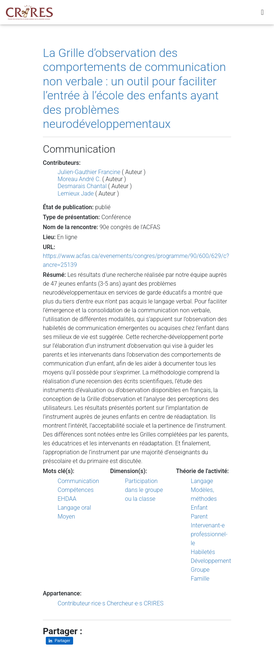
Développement (211, 560)
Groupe (200, 569)
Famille (200, 578)
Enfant (199, 507)
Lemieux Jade (76, 193)
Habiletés (203, 551)
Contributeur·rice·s (81, 603)
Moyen (66, 516)
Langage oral (74, 507)
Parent (199, 516)
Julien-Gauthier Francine (89, 172)
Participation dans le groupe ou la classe (144, 490)
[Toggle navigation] (262, 14)
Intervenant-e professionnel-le (209, 534)
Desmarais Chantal (82, 186)
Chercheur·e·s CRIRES (135, 603)
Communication (78, 481)
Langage (202, 481)
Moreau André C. (79, 179)
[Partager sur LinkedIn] (59, 641)
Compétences (76, 489)
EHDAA (67, 498)
